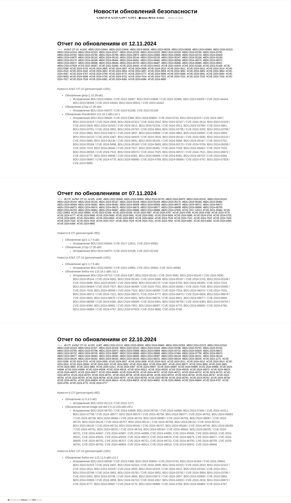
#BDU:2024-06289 (87, 60)
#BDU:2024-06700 (212, 207)
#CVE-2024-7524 (222, 218)
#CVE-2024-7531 (144, 221)
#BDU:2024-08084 (108, 356)
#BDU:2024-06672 (67, 63)
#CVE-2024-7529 (79, 79)
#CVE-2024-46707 (150, 372)
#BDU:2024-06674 (87, 207)
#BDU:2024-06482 (150, 60)
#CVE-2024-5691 (196, 73)
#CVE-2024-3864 (215, 71)
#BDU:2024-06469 (67, 204)
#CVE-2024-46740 (143, 375)
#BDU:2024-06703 (129, 63)
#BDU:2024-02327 (108, 52)
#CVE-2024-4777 (137, 73)
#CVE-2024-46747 (205, 375)
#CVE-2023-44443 (150, 65)
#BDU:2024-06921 (212, 63)
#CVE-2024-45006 (95, 369)
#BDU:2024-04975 (67, 57)
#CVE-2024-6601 (86, 218)
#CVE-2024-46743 (164, 375)
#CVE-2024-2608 (137, 68)
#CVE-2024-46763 (199, 377)
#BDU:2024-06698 (87, 63)
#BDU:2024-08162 (87, 358)
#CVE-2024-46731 (101, 375)
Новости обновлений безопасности (145, 11)
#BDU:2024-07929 (67, 65)
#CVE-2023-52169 (212, 65)
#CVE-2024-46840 (171, 380)
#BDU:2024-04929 (212, 55)
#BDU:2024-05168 (191, 57)
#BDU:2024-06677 (150, 207)
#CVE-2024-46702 (129, 372)
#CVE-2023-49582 (81, 212)
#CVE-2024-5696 (79, 76)
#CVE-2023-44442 (129, 65)
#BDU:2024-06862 (87, 210)
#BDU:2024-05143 (108, 57)
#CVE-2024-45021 (137, 369)
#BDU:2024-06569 (150, 204)
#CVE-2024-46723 (212, 372)
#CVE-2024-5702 (118, 76)
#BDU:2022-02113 (113, 345)
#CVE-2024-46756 (95, 377)
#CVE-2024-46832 (150, 380)
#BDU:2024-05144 (129, 57)
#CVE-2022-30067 (87, 65)
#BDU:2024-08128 (171, 356)
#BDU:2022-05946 (113, 199)
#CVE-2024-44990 (208, 366)
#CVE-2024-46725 (81, 375)
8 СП (114, 18)
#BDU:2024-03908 (150, 55)
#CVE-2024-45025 (158, 369)
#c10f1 (83, 49)
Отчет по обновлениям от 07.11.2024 (106, 193)
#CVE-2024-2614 (215, 68)
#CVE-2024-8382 (118, 79)
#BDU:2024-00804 (202, 49)
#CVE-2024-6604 (144, 218)
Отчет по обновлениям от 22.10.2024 (106, 339)
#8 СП (67, 199)
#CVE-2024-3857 (137, 71)
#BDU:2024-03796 (108, 55)
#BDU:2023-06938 (139, 49)
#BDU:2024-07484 (171, 353)
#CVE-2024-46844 (191, 380)
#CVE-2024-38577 (178, 364)
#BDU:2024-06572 (212, 60)
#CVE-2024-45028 (178, 369)
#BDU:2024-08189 (129, 358)
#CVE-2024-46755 (75, 377)
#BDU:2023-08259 (160, 49)
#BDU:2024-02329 (129, 52)
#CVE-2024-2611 (176, 68)
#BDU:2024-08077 (67, 356)
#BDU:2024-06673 (67, 207)
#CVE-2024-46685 (108, 372)
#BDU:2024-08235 (191, 358)
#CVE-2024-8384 (137, 79)
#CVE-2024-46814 (108, 380)
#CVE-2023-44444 (171, 65)
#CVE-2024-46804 (87, 380)
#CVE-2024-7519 (137, 76)
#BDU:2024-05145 (150, 57)
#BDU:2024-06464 (108, 60)
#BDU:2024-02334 (171, 52)
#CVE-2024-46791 (67, 380)
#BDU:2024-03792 (67, 55)
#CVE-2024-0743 (79, 68)
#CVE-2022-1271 (212, 358)
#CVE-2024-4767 (79, 73)
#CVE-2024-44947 (146, 366)
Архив (143, 18)
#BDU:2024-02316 (67, 52)
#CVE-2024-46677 (87, 372)
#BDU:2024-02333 (150, 52)
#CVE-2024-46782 (220, 377)
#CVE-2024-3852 (98, 71)
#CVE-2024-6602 (105, 218)
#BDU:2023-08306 (181, 49)
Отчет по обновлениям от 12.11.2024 (106, 44)
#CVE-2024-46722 (191, 372)
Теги (152, 18)
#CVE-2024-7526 (215, 76)
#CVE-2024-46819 (129, 380)
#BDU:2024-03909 (171, 55)
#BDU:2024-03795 (87, 55)
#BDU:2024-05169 (212, 57)
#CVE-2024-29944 (79, 364)
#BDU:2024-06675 (108, 207)
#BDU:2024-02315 (222, 49)
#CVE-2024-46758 (137, 377)
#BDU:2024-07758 (191, 353)
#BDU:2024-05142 (87, 57)
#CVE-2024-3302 (79, 71)
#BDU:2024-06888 (171, 63)
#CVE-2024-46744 (185, 375)
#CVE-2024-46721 (171, 372)
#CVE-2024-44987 (167, 366)
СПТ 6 (132, 18)
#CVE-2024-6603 (125, 218)
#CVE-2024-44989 (187, 366)
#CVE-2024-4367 (143, 212)
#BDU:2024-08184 (108, 358)
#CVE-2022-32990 (108, 65)
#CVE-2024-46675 (67, 372)
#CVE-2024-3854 (118, 71)
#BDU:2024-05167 (171, 57)
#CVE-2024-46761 (178, 377)
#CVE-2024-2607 (118, 68)
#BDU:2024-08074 (212, 353)
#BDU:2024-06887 (150, 63)
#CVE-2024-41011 (106, 366)
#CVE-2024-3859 (157, 71)
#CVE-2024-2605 (98, 68)
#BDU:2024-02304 (175, 345)
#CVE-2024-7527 (105, 221)
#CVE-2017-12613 (191, 210)
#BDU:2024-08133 (212, 356)
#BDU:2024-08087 (150, 356)
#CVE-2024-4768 (182, 212)
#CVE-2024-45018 (116, 369)
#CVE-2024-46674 (220, 369)
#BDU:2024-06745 (87, 353)
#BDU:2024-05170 (67, 60)
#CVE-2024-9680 (157, 79)
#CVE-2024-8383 (222, 221)
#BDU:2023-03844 (98, 49)
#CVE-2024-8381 (98, 79)
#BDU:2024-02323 (87, 52)
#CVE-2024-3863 (196, 71)
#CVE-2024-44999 (75, 369)
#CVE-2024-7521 (157, 76)
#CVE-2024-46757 (116, 377)
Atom (160, 18)
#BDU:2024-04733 (191, 55)
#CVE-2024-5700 (98, 76)
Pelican (24, 500)
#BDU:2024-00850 (134, 199)
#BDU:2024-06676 (129, 207)
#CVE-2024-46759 (158, 377)
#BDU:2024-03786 (191, 52)
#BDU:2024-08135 (67, 358)
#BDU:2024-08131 (191, 356)
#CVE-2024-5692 (215, 73)
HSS (34, 500)
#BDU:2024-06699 (108, 63)
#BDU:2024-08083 (87, 356)
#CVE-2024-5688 (157, 73)
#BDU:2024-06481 (129, 60)
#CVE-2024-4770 (118, 73)
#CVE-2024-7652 (164, 221)
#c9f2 (99, 199)
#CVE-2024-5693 (164, 215)
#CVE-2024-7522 (176, 76)
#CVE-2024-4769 (98, 73)
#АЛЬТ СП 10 (71, 49)
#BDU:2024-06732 (67, 353)
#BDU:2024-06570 (191, 60)
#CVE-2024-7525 (196, 76)
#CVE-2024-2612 (196, 68)
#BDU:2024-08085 (129, 356)
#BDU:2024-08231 (150, 358)
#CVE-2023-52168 (191, 65)
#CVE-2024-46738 (122, 375)
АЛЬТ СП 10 (103, 18)
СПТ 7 (123, 18)
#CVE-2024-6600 (66, 218)
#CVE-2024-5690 (176, 73)
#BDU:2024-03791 (212, 52)
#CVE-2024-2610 (157, 68)
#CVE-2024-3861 (176, 71)
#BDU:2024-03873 (129, 55)
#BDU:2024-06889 (191, 63)
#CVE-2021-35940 (212, 210)
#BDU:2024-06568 (171, 60)
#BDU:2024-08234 (171, 358)
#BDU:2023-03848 (118, 49)
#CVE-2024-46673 (199, 369)
